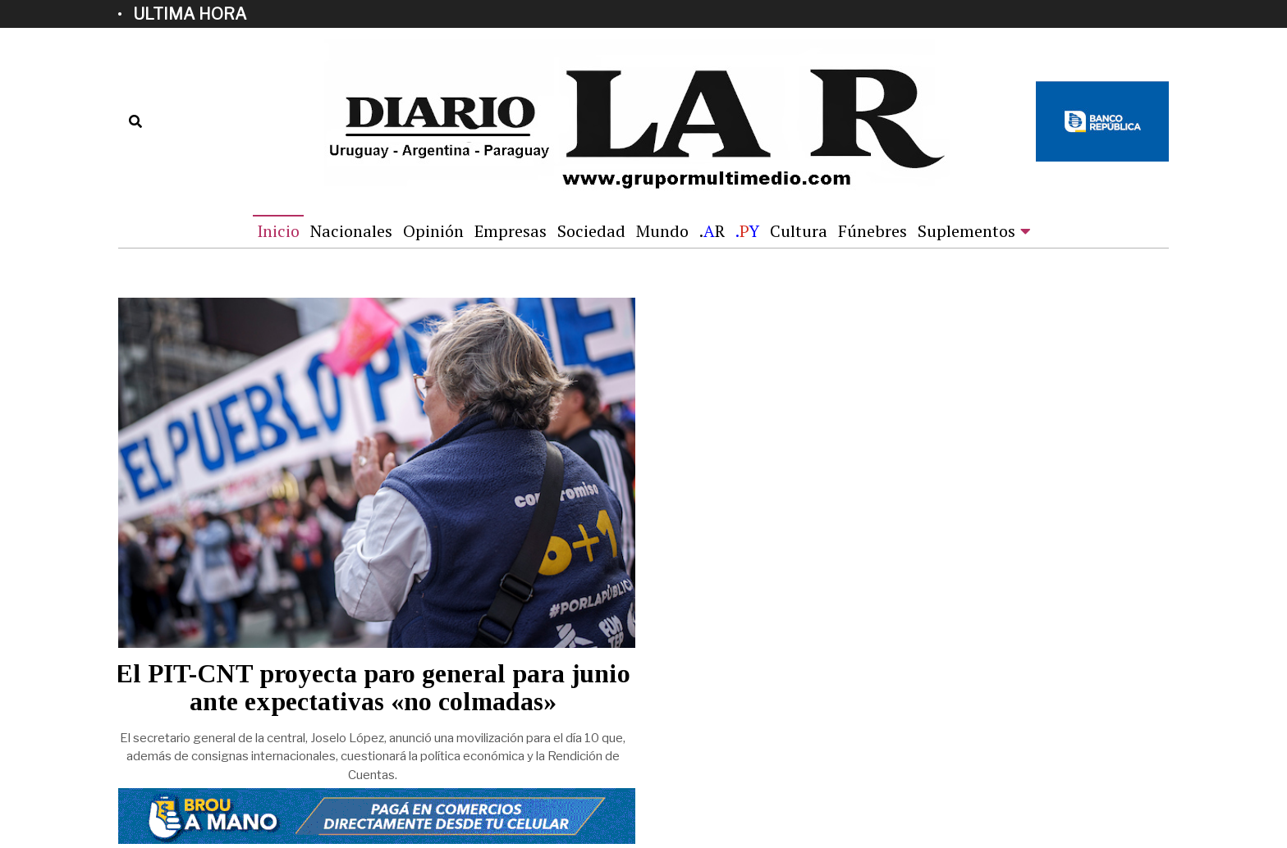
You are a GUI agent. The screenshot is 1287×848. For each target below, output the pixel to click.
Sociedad (591, 231)
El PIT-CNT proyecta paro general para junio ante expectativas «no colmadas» (373, 688)
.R (712, 231)
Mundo (662, 231)
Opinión (433, 231)
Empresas (510, 231)
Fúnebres (872, 231)
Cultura (798, 231)
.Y (747, 231)
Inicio (278, 231)
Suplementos (966, 231)
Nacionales (351, 231)
